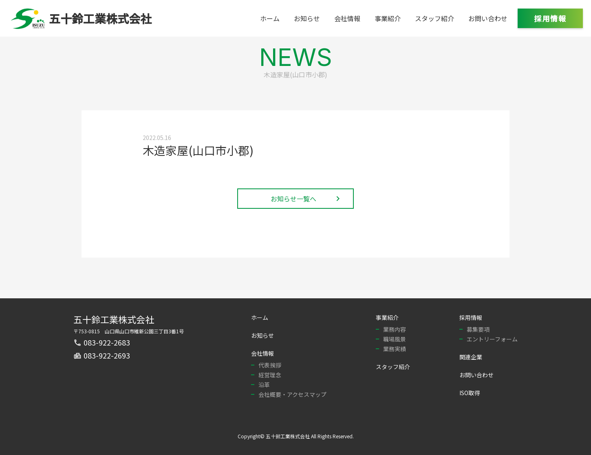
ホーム (270, 18)
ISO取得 (469, 393)
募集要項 (478, 329)
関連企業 (470, 357)
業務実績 (394, 349)
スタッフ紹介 (434, 18)
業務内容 (394, 329)
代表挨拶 (269, 365)
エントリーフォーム (492, 339)
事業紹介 (388, 18)
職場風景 (394, 339)
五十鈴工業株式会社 (113, 319)
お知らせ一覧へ (307, 198)
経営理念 (269, 375)
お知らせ (307, 18)
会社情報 (347, 18)
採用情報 (550, 18)
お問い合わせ (487, 18)
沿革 (264, 384)
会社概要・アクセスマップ (292, 394)
